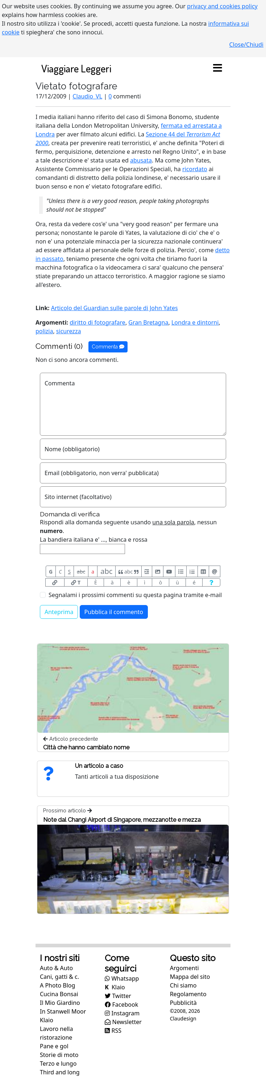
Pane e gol (54, 1046)
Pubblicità (183, 1003)
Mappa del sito (190, 977)
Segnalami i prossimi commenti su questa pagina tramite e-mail (135, 595)
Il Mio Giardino (60, 1003)
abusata (141, 160)
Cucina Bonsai (59, 994)
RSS (113, 1031)
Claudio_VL (87, 96)
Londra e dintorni (195, 322)
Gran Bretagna (148, 322)
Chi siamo (183, 985)
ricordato (194, 169)
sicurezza (68, 331)
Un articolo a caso (99, 765)
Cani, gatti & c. (59, 977)
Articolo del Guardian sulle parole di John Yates (114, 308)
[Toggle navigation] (217, 68)
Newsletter (123, 1022)
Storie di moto (59, 1055)
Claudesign (183, 1018)
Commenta (108, 347)
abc (81, 571)
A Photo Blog (57, 985)
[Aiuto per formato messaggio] (211, 582)
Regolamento (188, 994)
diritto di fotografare (97, 322)
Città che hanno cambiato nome (86, 747)
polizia (44, 331)
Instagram (122, 1013)
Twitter (118, 996)
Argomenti (184, 968)
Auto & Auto (56, 968)
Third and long (60, 1072)
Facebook (121, 1004)
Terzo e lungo (58, 1063)
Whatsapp (122, 978)
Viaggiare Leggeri (76, 68)
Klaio (46, 1020)
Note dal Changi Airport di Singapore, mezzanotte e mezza (122, 819)
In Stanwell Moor (63, 1011)
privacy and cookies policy (222, 6)
